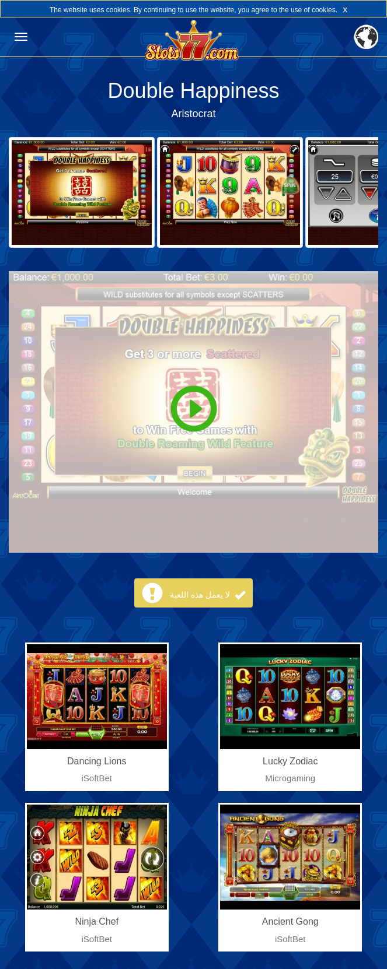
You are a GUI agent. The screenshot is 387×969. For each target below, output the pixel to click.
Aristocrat (193, 114)
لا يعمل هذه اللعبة (207, 594)
